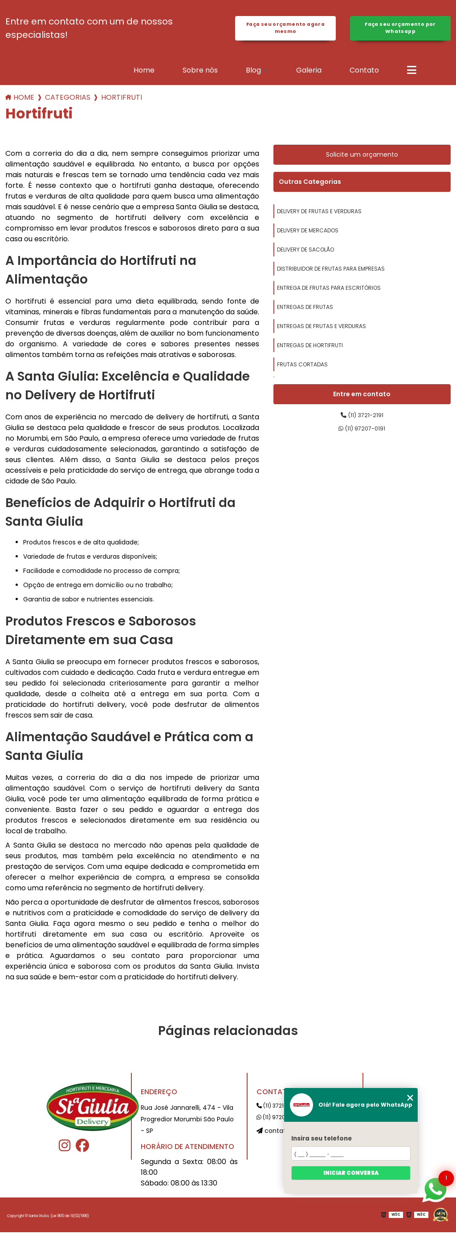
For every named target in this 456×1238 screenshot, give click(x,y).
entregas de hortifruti (310, 351)
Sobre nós (200, 76)
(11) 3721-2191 (361, 423)
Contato (364, 76)
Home (144, 76)
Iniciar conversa (351, 1173)
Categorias (67, 103)
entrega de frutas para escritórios (329, 293)
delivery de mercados (307, 236)
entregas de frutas (305, 313)
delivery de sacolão (305, 255)
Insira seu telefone (321, 1138)
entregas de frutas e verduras (321, 332)
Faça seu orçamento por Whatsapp (400, 31)
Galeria (309, 76)
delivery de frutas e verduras (319, 217)
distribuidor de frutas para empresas (331, 274)
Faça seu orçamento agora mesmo (286, 31)
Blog (253, 76)
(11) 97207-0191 (361, 439)
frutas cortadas (302, 370)
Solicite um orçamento (362, 160)
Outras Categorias (310, 187)
